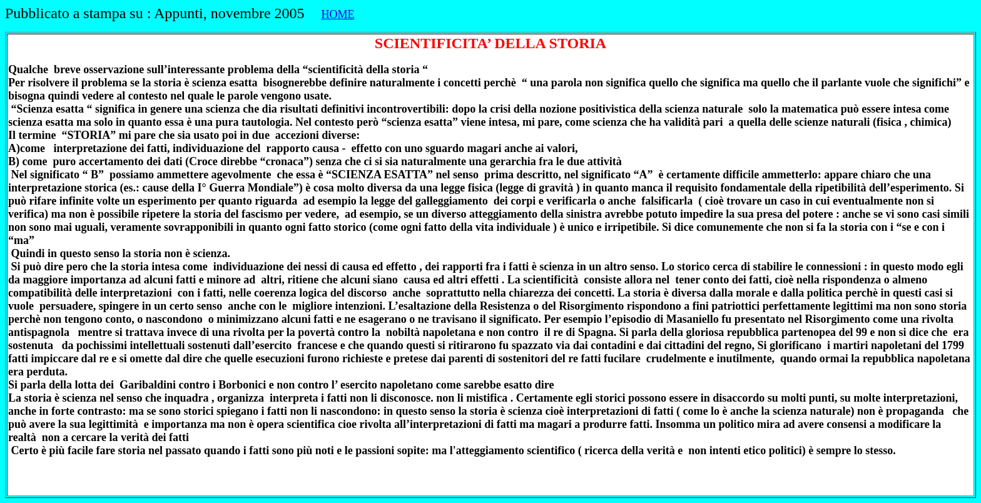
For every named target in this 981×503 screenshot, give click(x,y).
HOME (338, 14)
